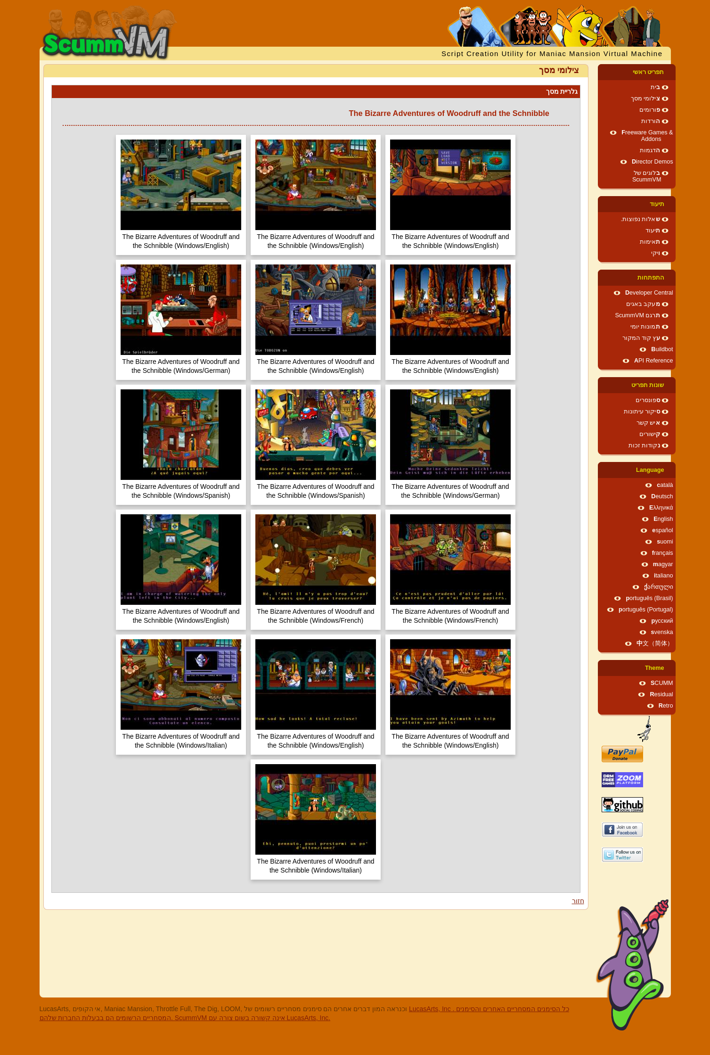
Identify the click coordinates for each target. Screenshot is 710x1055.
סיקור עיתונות (642, 411)
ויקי (655, 253)
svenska (662, 632)
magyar (663, 564)
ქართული (658, 587)
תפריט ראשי (648, 72)
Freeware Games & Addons (647, 135)
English (663, 519)
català (665, 485)
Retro (666, 705)
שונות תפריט (647, 385)
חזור (578, 901)
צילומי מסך (645, 98)
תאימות (650, 242)
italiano (663, 575)
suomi (665, 541)
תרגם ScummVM (637, 315)
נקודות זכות (644, 445)
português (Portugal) (646, 609)
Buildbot (662, 349)
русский (662, 621)
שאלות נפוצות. (640, 219)
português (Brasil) (649, 598)
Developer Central (649, 292)
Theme (654, 668)
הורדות (650, 121)
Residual (661, 694)
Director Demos (652, 161)
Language (650, 470)
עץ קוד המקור (641, 338)
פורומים (649, 110)
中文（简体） (655, 643)
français (662, 553)
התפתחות (650, 277)
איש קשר (648, 423)
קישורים (649, 434)
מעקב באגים (643, 304)
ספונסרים (648, 400)
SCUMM (662, 683)
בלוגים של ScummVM (646, 176)
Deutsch (662, 496)
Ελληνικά (661, 507)
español (662, 530)
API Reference (653, 360)
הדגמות (650, 150)
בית (655, 87)
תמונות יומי (645, 326)
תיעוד (657, 204)
